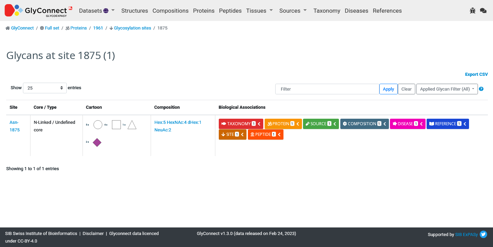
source (321, 124)
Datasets (94, 10)
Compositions (171, 10)
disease (408, 124)
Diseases (356, 10)
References (387, 10)
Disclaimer (93, 233)
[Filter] (327, 89)
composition (365, 124)
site (233, 134)
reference (447, 124)
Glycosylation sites (132, 28)
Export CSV (476, 74)
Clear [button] (406, 89)
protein (283, 124)
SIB (458, 234)
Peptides (230, 10)
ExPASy (470, 234)
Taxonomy (327, 10)
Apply (388, 89)
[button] (481, 89)
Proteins (204, 10)
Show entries (32, 88)
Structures (135, 10)
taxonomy (241, 124)
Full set (52, 28)
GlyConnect (22, 28)
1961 (98, 28)
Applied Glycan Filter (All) (445, 89)
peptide (266, 134)
